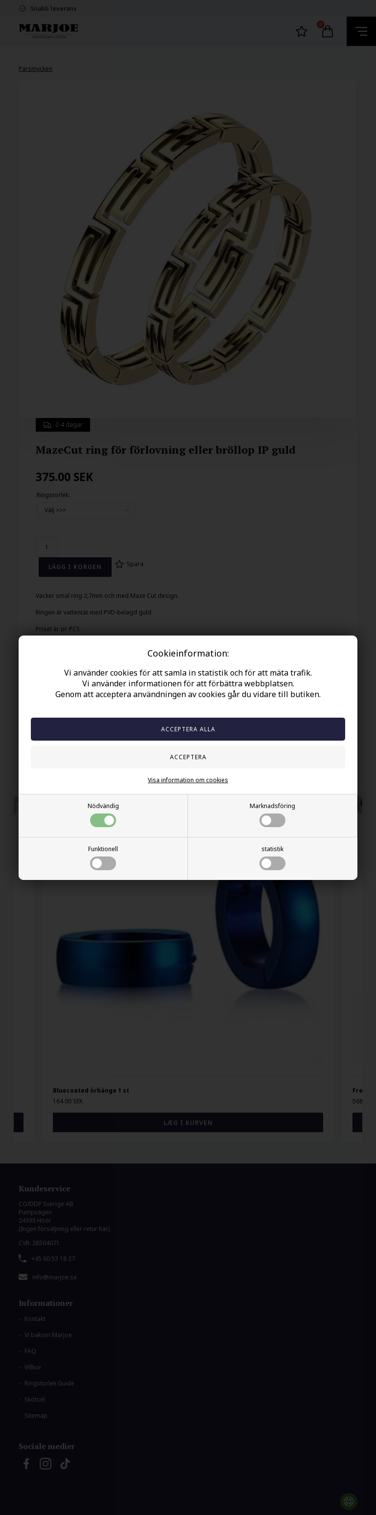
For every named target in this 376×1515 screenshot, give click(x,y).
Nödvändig (103, 814)
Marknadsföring (272, 814)
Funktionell (103, 857)
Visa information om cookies (188, 780)
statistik (272, 857)
